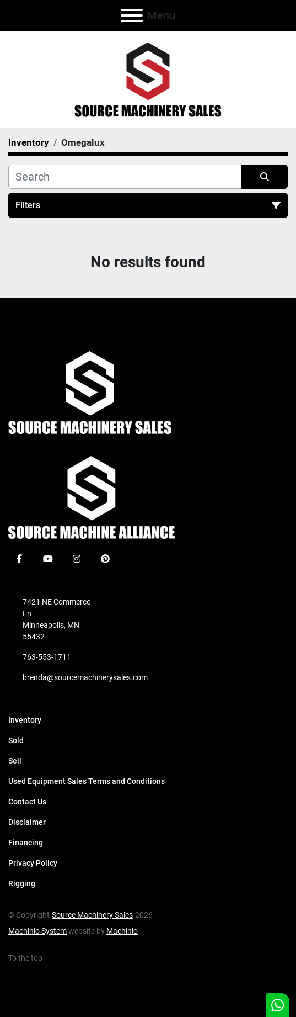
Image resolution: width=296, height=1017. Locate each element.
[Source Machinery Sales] (89, 392)
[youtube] (48, 559)
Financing (25, 842)
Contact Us (27, 801)
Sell (14, 760)
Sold (16, 740)
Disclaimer (27, 822)
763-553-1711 (47, 657)
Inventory (24, 720)
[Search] (124, 177)
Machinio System (37, 930)
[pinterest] (105, 559)
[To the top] (31, 958)
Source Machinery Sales (92, 914)
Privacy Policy (32, 863)
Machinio (122, 930)
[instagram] (77, 559)
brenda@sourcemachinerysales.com (85, 677)
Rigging (21, 883)
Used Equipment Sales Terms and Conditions (86, 781)
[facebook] (19, 559)
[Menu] (132, 15)
